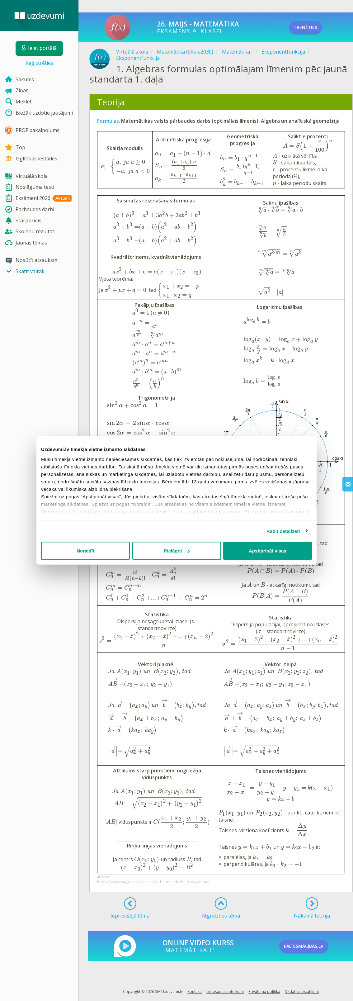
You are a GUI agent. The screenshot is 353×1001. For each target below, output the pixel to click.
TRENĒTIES (314, 27)
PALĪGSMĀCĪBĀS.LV (314, 946)
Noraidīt (85, 550)
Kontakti (194, 991)
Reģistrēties (39, 63)
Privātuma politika (264, 991)
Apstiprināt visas (267, 550)
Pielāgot (177, 550)
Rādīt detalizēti (283, 531)
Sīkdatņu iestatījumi (302, 991)
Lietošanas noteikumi (225, 991)
